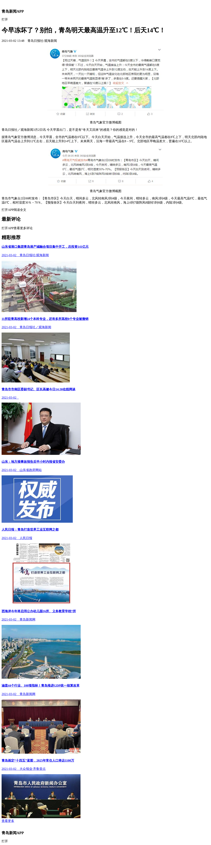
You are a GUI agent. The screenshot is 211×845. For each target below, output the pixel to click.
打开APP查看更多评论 (17, 228)
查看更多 (8, 821)
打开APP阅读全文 (14, 209)
